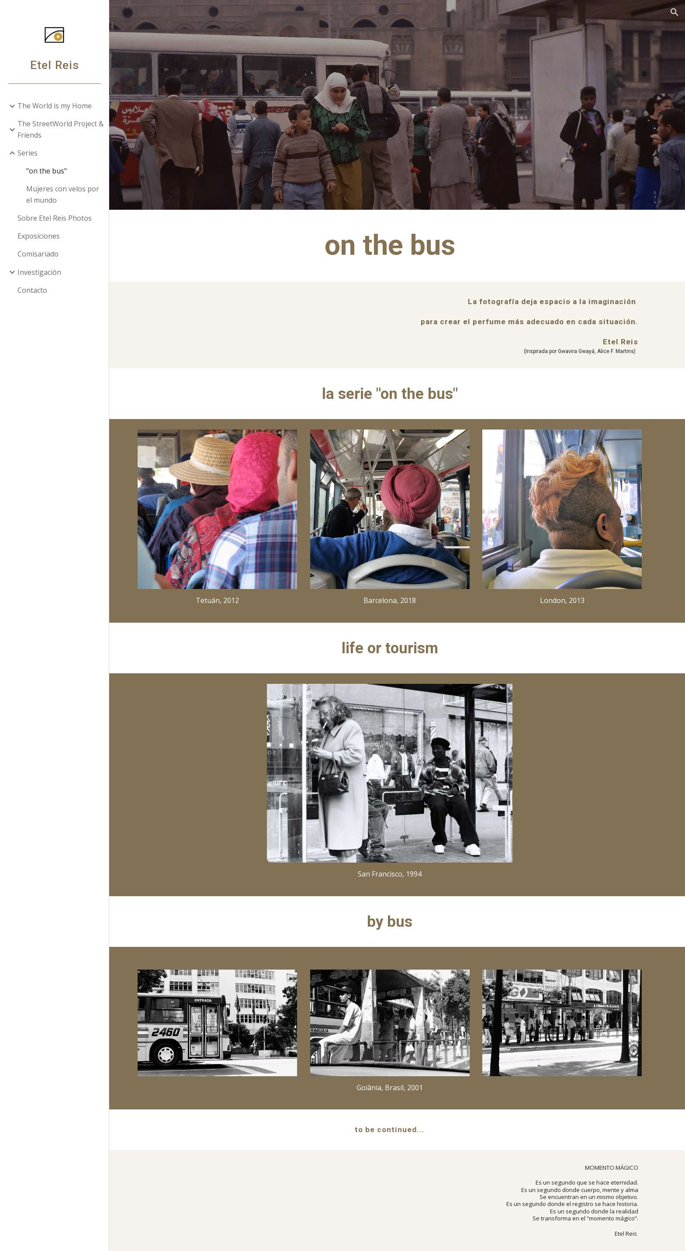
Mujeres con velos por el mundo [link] (62, 194)
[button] (674, 12)
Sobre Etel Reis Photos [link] (54, 218)
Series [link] (27, 153)
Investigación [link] (39, 272)
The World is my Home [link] (54, 106)
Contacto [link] (32, 290)
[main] (397, 245)
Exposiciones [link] (38, 236)
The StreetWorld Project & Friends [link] (60, 129)
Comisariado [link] (38, 254)
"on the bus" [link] (46, 171)
